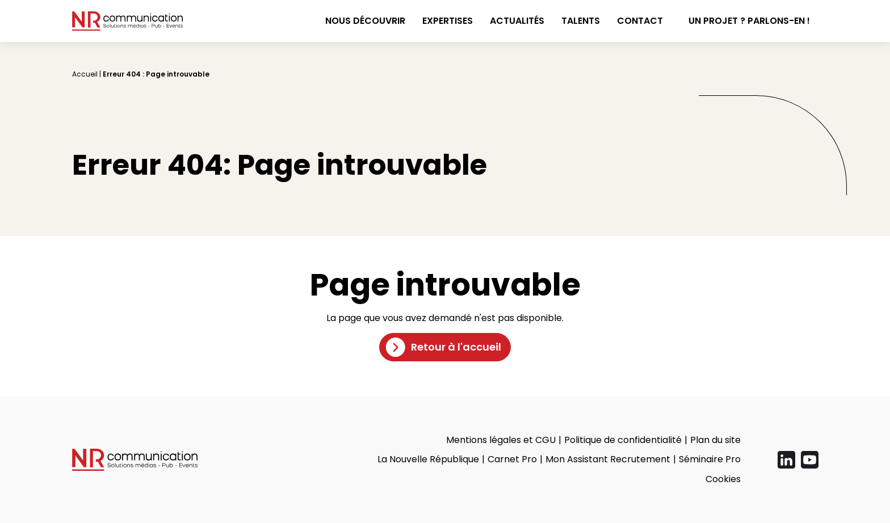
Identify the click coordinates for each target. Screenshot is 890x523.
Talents (580, 20)
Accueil (85, 74)
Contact (640, 20)
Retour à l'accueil (456, 347)
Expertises (447, 20)
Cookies (723, 479)
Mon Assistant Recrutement (607, 459)
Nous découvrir (365, 20)
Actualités (517, 20)
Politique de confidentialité (623, 439)
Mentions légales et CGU (501, 439)
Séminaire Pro (710, 459)
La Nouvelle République (428, 459)
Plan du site (715, 439)
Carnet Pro (512, 459)
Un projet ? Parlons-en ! (749, 20)
